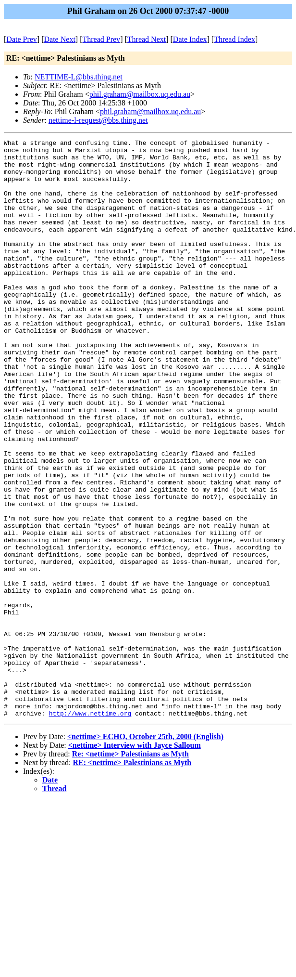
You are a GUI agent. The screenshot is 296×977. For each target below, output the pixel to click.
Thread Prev (101, 39)
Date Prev (21, 39)
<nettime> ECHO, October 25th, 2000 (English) (145, 852)
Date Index (190, 39)
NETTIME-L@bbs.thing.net (79, 77)
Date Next (59, 39)
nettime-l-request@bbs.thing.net (98, 120)
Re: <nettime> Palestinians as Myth (130, 869)
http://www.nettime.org (90, 828)
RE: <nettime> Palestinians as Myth (132, 878)
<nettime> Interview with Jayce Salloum (134, 861)
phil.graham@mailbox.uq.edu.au (139, 94)
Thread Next (146, 39)
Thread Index (234, 39)
